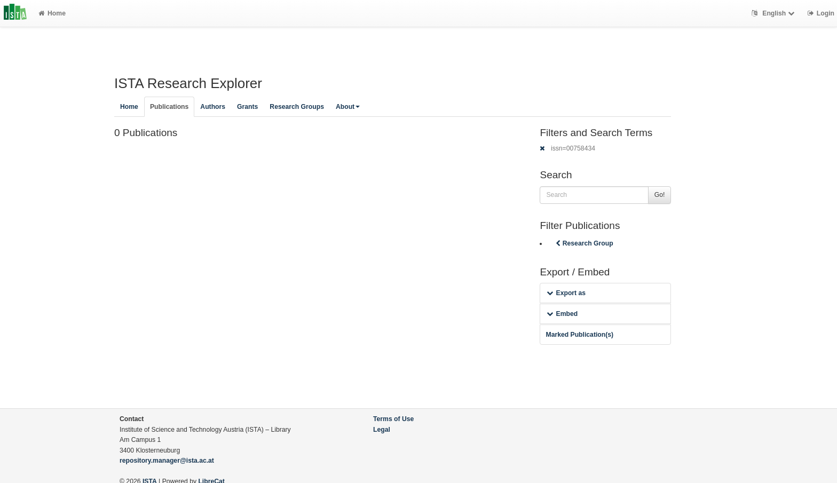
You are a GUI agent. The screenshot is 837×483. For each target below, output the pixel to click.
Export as (566, 293)
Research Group (583, 243)
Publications (169, 106)
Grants (247, 106)
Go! (659, 195)
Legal (381, 429)
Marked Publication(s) (579, 334)
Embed (562, 314)
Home (52, 13)
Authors (212, 106)
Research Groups (297, 106)
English (774, 13)
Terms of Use (393, 419)
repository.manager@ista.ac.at (167, 460)
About (348, 106)
